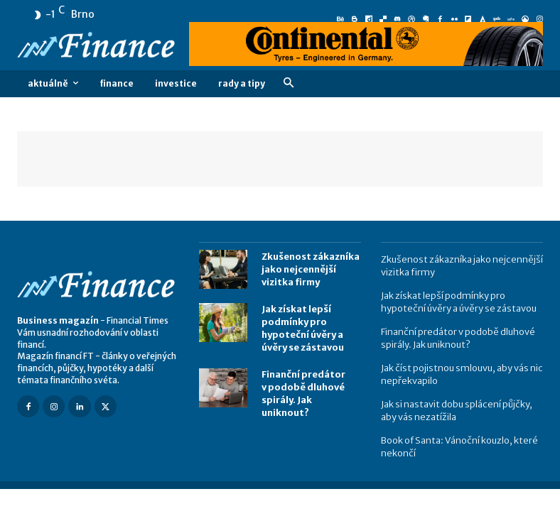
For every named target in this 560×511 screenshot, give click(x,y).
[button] (288, 83)
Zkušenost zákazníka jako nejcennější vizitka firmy (309, 268)
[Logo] (98, 46)
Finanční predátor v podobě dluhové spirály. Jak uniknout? (309, 383)
